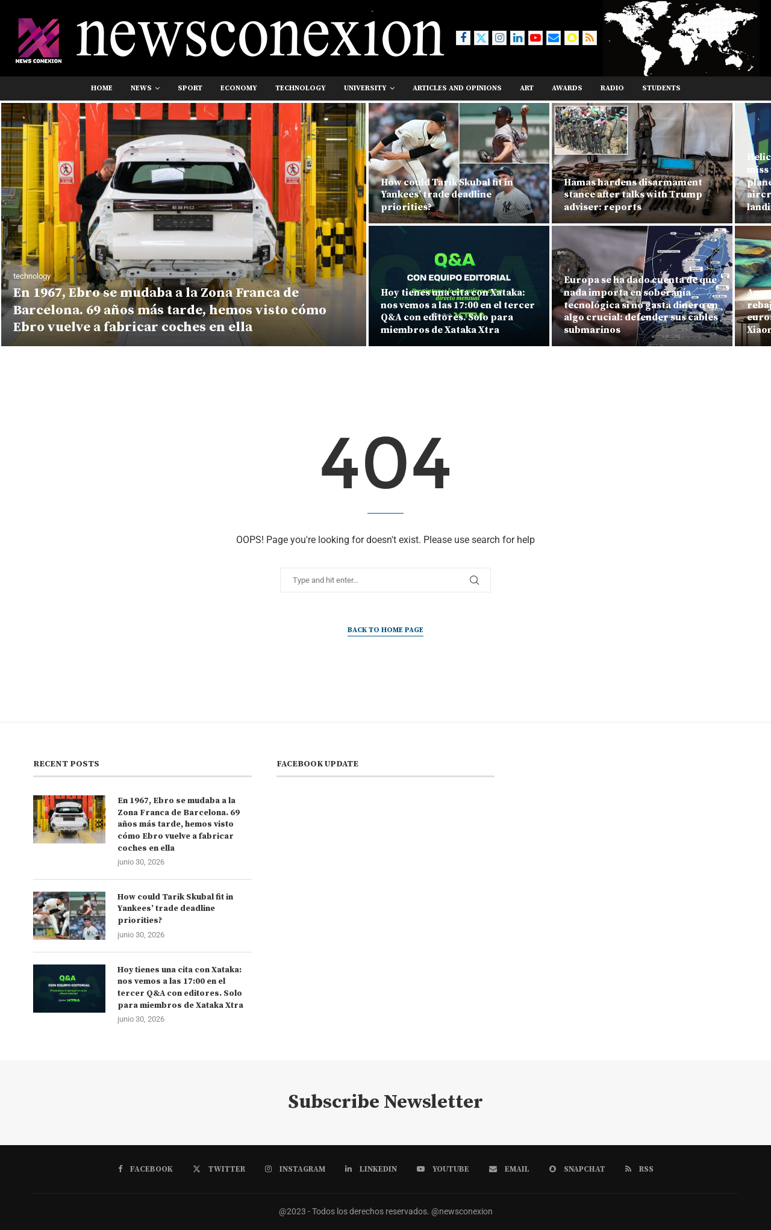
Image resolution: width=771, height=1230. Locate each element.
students (661, 88)
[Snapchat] (571, 38)
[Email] (553, 38)
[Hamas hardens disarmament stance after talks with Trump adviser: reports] (642, 163)
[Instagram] (499, 38)
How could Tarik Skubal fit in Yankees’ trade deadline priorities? (447, 195)
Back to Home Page (385, 630)
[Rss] (589, 38)
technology (300, 88)
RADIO (612, 88)
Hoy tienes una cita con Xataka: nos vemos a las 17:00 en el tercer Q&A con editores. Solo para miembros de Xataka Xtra (458, 311)
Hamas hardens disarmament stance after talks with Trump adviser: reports (633, 195)
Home (102, 88)
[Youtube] (535, 38)
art (527, 88)
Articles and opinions (457, 88)
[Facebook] (463, 38)
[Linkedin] (517, 38)
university (365, 88)
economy (238, 88)
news (141, 88)
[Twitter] (481, 38)
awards (567, 88)
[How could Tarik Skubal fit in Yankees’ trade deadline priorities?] (459, 163)
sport (190, 88)
